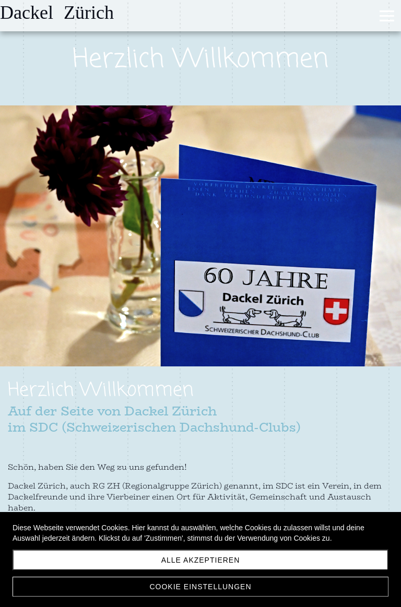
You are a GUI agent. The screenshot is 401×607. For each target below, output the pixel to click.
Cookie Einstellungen (200, 586)
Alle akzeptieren (200, 560)
